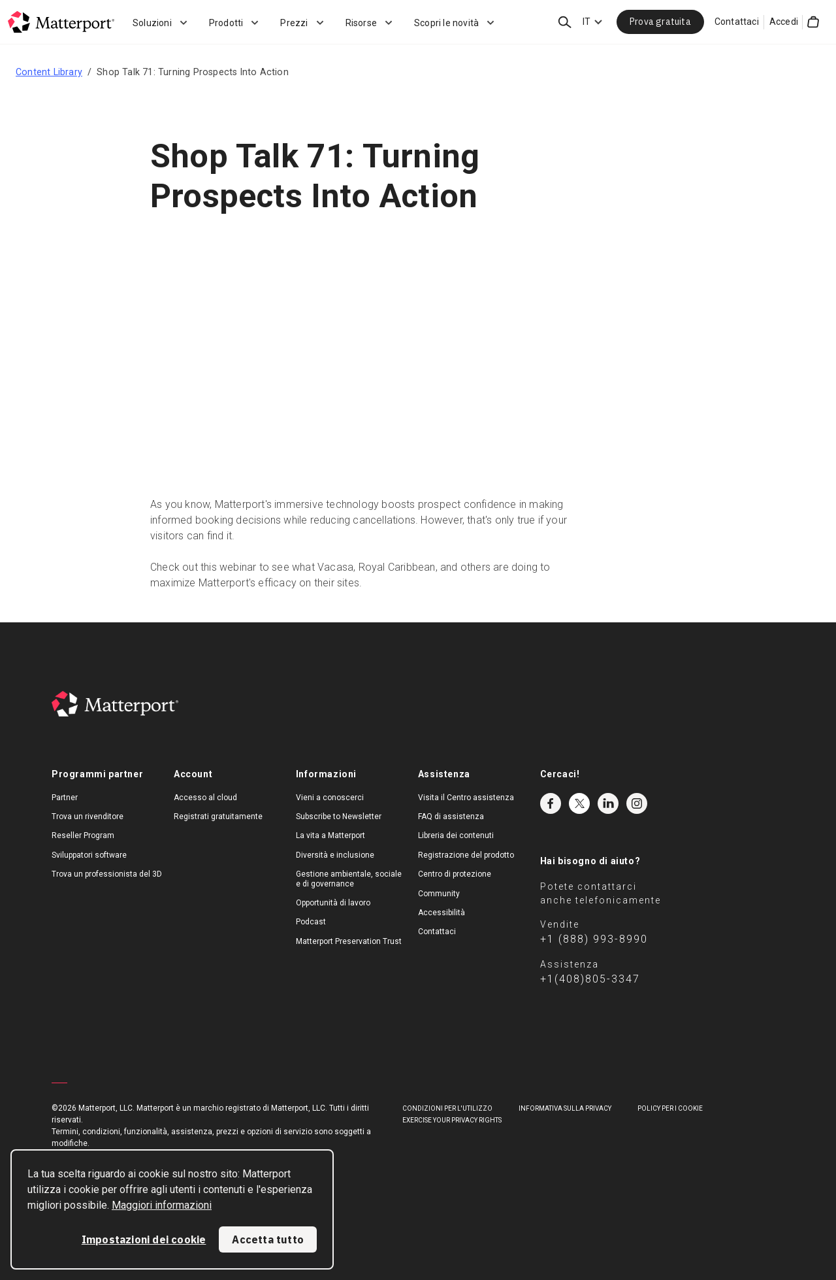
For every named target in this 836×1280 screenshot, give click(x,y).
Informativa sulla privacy (565, 1108)
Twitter (579, 803)
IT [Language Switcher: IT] (586, 21)
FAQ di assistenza (451, 816)
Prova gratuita (660, 21)
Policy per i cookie (670, 1108)
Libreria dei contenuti (456, 835)
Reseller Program (83, 835)
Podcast (311, 921)
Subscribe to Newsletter (338, 816)
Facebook (550, 803)
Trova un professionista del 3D (107, 874)
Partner (65, 797)
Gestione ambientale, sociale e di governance (349, 878)
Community (439, 893)
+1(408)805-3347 (590, 979)
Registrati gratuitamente (218, 816)
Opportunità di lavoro (333, 902)
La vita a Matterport (330, 835)
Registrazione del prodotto (466, 855)
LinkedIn (608, 803)
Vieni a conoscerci (330, 797)
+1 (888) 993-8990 (594, 939)
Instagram (636, 803)
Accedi (783, 21)
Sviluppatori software (89, 855)
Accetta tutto (268, 1239)
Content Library (49, 72)
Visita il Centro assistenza (466, 797)
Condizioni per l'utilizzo (447, 1108)
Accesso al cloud (205, 797)
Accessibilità (441, 912)
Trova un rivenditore (87, 816)
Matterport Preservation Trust (349, 941)
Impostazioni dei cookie (144, 1239)
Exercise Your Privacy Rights (452, 1120)
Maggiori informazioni (162, 1205)
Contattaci (737, 21)
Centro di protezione (454, 874)
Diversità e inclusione (335, 855)
